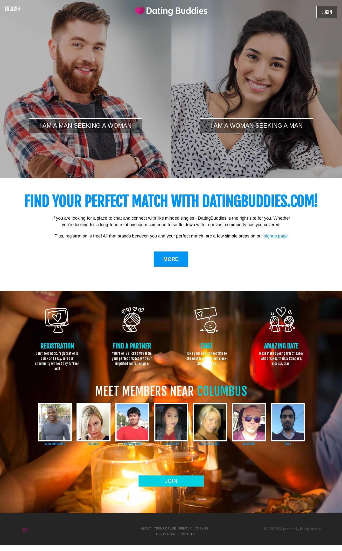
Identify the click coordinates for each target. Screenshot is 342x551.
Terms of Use (165, 528)
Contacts (186, 534)
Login (326, 12)
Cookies (201, 528)
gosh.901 (249, 444)
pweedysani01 (210, 444)
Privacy (185, 528)
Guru (288, 444)
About (146, 528)
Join (171, 481)
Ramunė (93, 444)
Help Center (165, 534)
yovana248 (171, 444)
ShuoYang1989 (132, 444)
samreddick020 (54, 444)
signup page (276, 236)
